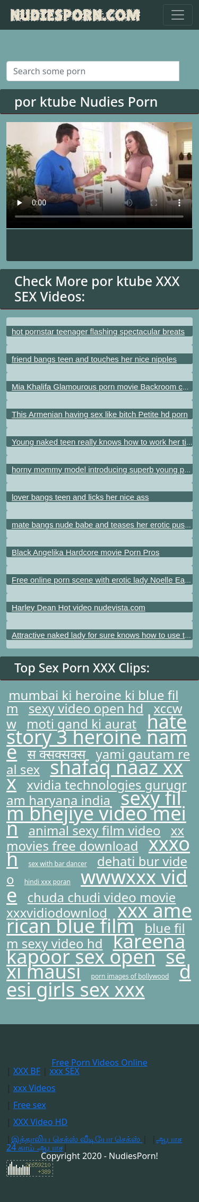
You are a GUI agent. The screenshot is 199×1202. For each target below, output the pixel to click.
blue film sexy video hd (95, 935)
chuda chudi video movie (101, 897)
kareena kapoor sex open (95, 949)
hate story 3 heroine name (96, 736)
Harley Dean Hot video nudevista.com (78, 607)
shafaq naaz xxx (94, 774)
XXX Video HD (40, 1122)
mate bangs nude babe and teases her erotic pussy (102, 524)
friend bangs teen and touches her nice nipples (94, 359)
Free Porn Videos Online (99, 1062)
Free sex (29, 1105)
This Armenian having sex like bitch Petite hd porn (100, 414)
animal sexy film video (94, 830)
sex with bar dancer (57, 863)
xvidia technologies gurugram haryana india (96, 792)
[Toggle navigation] (178, 14)
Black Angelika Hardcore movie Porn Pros (85, 552)
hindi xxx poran (47, 881)
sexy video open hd (86, 708)
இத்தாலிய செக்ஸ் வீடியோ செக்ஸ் (77, 1139)
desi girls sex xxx (98, 980)
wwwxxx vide (96, 886)
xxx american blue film (99, 918)
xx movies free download (95, 837)
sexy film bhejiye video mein (96, 813)
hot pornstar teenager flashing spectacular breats (98, 331)
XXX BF (26, 1071)
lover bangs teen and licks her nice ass (80, 496)
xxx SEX (64, 1071)
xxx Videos (34, 1088)
